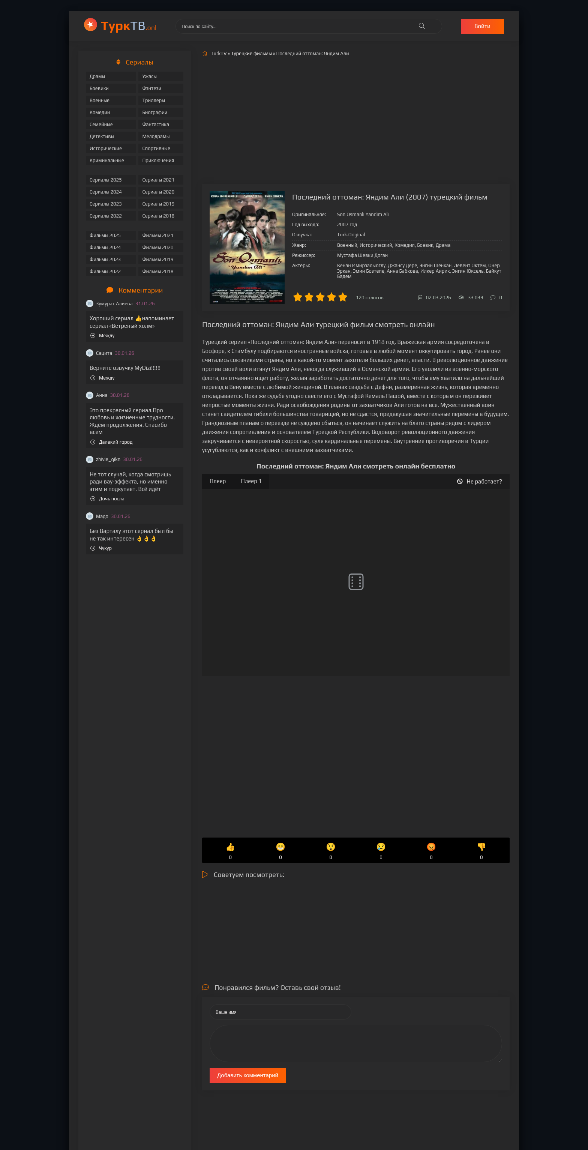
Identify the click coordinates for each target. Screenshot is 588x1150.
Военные (100, 100)
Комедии (100, 112)
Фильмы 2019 (157, 259)
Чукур (101, 548)
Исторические (106, 148)
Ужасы (149, 76)
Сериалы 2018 (158, 216)
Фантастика (155, 124)
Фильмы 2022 (105, 271)
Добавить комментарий (247, 1075)
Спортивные (156, 148)
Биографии (154, 112)
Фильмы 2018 (157, 271)
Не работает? (479, 481)
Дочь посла (107, 498)
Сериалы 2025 (106, 180)
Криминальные (107, 160)
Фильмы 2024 (105, 247)
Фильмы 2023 (105, 259)
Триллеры (153, 100)
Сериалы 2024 (106, 192)
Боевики (99, 88)
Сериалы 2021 (158, 180)
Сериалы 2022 (106, 216)
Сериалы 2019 (158, 204)
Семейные (101, 124)
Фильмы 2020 (157, 247)
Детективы (102, 136)
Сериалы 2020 (158, 192)
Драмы (97, 76)
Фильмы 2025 (105, 235)
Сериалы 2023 (106, 204)
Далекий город (111, 442)
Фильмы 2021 (157, 235)
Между (102, 335)
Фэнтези (151, 88)
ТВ (129, 25)
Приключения (158, 160)
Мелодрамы (156, 136)
